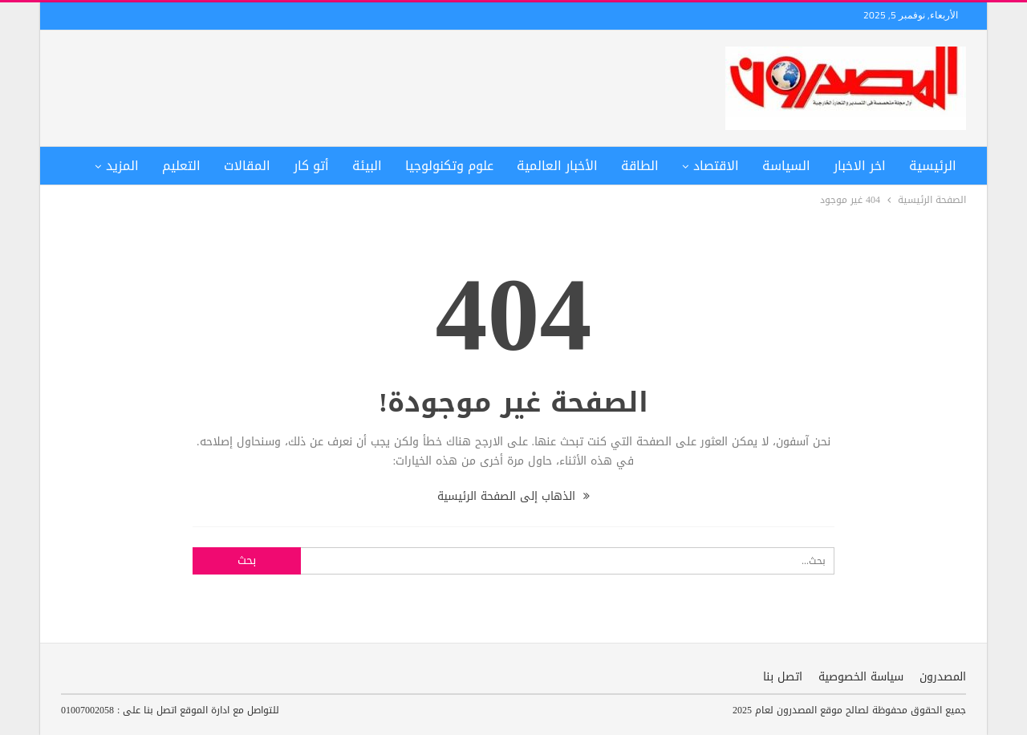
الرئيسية (932, 165)
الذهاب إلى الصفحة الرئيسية (513, 496)
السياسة (786, 165)
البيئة (367, 165)
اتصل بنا (782, 677)
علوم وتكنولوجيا (449, 165)
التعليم (181, 165)
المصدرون (942, 677)
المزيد (122, 165)
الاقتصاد (716, 165)
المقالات (247, 165)
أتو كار (311, 165)
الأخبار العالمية (557, 165)
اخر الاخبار (860, 165)
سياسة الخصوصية (860, 677)
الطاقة (640, 165)
